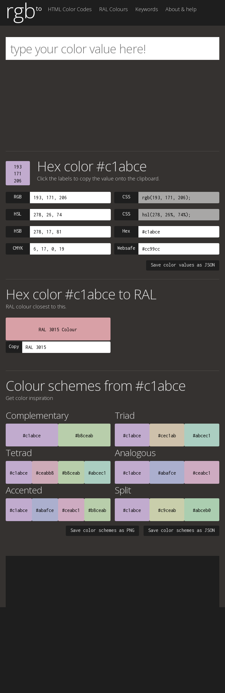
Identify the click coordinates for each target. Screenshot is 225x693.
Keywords (146, 9)
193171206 (18, 173)
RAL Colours (113, 9)
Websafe (126, 248)
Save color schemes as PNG (102, 530)
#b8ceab (84, 435)
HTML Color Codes (70, 9)
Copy (14, 346)
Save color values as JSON (183, 264)
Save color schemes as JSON (181, 530)
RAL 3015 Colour (58, 329)
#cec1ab (167, 435)
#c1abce (32, 435)
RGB (18, 196)
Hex (126, 230)
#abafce (167, 472)
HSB (18, 230)
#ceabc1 (202, 472)
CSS (126, 196)
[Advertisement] (112, 105)
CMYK (18, 248)
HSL (18, 213)
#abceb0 (202, 510)
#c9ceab (167, 510)
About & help (181, 9)
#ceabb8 (45, 472)
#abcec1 (202, 435)
